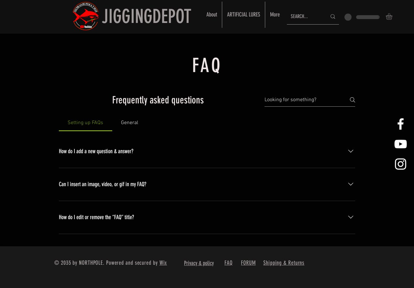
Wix (163, 262)
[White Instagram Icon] (400, 164)
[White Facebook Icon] (400, 124)
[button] (393, 16)
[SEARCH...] (304, 16)
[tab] (85, 122)
